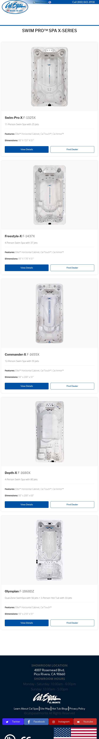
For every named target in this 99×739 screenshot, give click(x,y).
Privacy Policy (77, 708)
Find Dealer (72, 149)
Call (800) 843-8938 (83, 2)
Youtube (85, 721)
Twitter (13, 721)
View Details (26, 149)
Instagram (61, 721)
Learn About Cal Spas (26, 708)
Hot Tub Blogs (60, 708)
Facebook (36, 722)
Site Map (45, 708)
